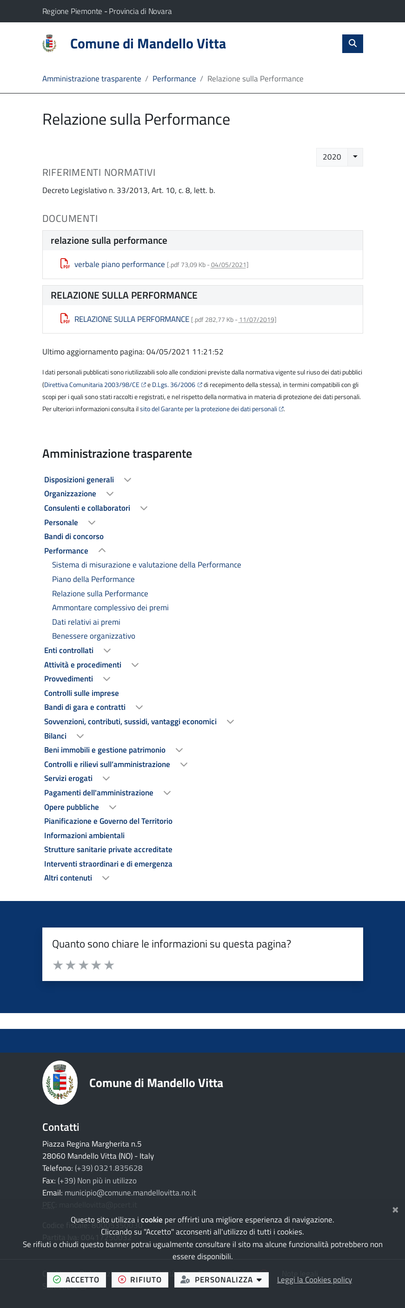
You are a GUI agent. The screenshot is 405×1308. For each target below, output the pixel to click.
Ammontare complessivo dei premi (110, 607)
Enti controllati (69, 650)
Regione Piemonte (73, 11)
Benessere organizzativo (93, 636)
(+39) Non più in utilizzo (97, 1181)
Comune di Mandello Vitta (156, 1083)
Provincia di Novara (140, 11)
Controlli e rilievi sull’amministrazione (108, 764)
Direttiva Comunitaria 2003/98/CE (91, 384)
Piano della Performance (93, 579)
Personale (62, 522)
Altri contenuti (69, 878)
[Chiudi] (395, 1208)
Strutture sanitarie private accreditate (108, 849)
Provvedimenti (69, 679)
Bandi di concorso (74, 536)
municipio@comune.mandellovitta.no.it (130, 1193)
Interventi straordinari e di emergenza (108, 864)
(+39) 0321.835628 (109, 1168)
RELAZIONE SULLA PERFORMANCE (124, 319)
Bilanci (56, 736)
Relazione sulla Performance (100, 593)
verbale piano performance (112, 264)
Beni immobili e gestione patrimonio (105, 750)
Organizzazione (71, 493)
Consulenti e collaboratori (88, 508)
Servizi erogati (69, 778)
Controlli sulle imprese (81, 693)
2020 (332, 157)
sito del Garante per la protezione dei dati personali (208, 409)
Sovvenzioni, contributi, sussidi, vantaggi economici (131, 721)
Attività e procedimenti (83, 665)
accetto (79, 1279)
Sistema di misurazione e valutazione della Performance (146, 565)
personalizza (224, 1279)
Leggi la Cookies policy (314, 1280)
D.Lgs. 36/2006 (173, 384)
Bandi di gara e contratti (85, 707)
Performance (174, 79)
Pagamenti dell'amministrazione (99, 793)
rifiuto (143, 1279)
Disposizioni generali (80, 480)
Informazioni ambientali (84, 835)
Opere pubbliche (72, 807)
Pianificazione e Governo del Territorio (108, 821)
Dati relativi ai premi (86, 622)
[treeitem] (202, 480)
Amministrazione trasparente (91, 79)
